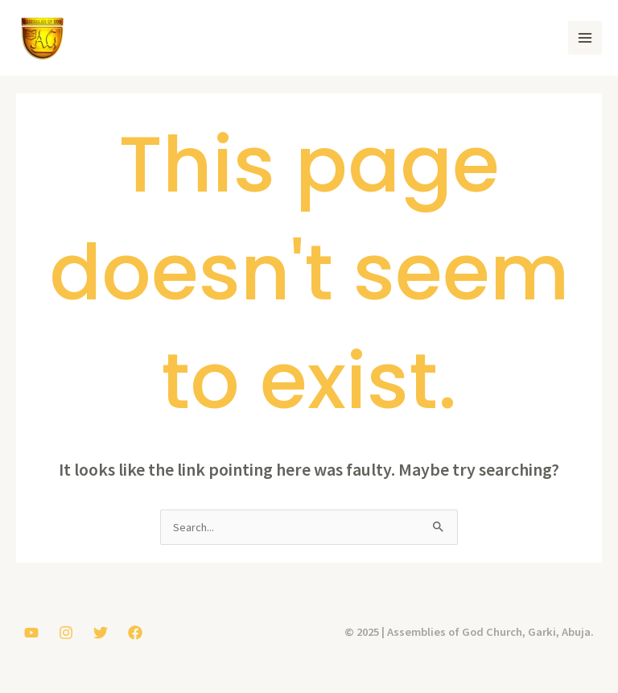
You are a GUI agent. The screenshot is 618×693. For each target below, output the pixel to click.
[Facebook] (135, 632)
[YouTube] (31, 632)
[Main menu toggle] (585, 38)
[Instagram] (66, 632)
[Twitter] (100, 632)
